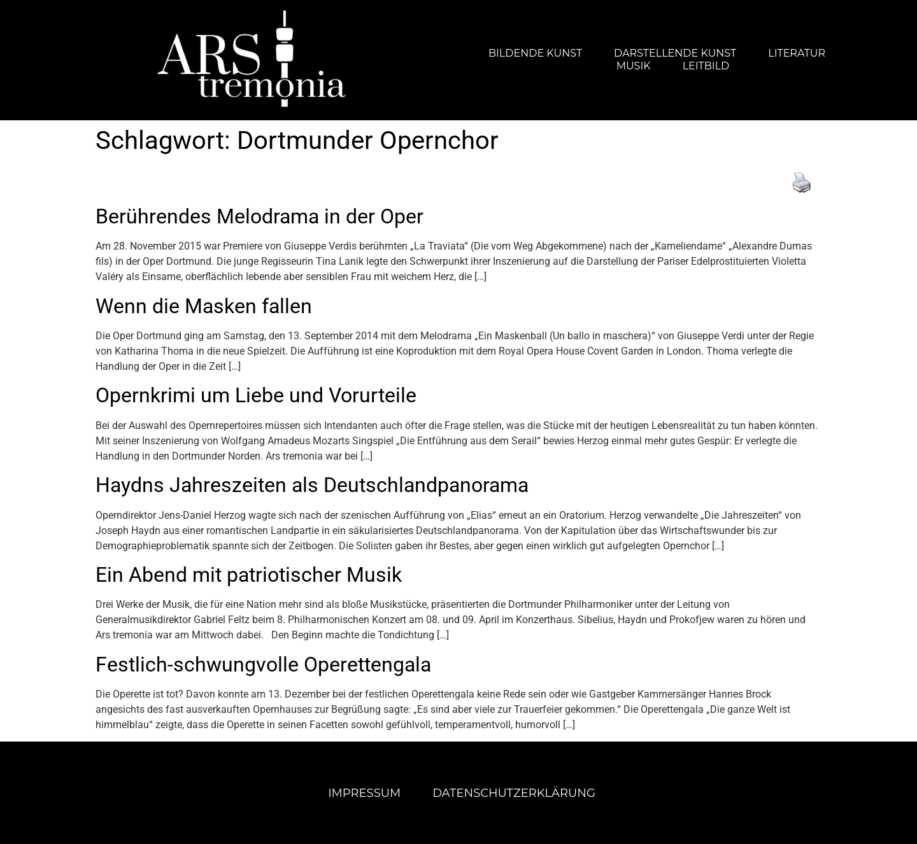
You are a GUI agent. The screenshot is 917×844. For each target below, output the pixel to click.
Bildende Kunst (535, 53)
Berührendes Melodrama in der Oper (259, 216)
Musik (633, 66)
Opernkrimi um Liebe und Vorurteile (256, 395)
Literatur (796, 53)
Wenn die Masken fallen (204, 306)
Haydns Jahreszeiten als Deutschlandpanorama (312, 485)
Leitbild (706, 66)
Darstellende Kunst (675, 53)
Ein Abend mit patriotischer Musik (249, 575)
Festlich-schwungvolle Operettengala (263, 664)
